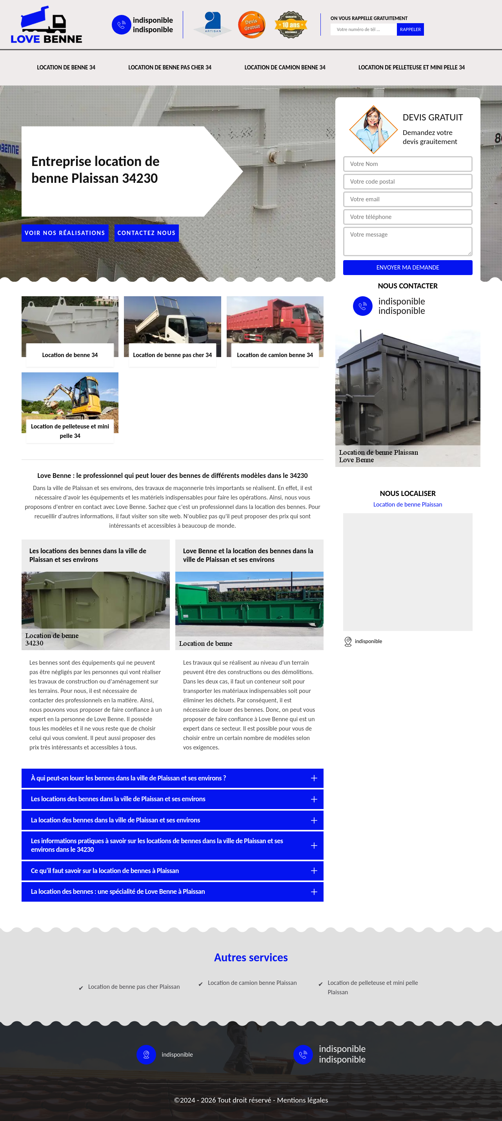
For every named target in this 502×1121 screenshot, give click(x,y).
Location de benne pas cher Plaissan (134, 986)
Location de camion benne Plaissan (252, 982)
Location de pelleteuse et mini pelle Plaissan (373, 987)
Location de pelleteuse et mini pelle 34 (411, 67)
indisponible (153, 20)
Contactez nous (147, 233)
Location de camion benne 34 (285, 67)
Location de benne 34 (66, 67)
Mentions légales (302, 1100)
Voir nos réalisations (65, 233)
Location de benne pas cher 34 (170, 67)
